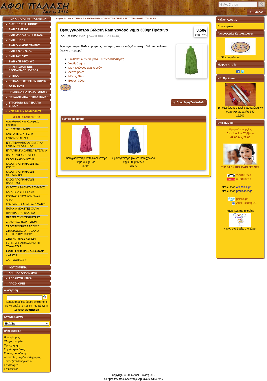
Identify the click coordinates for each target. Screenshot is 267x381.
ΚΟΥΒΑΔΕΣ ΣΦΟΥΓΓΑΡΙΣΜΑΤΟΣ (26, 204)
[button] (256, 12)
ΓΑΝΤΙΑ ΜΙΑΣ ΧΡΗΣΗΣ (19, 133)
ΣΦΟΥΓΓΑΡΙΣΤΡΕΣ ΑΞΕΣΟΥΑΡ (25, 251)
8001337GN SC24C (147, 18)
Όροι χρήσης (11, 345)
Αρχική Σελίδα (63, 18)
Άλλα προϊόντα (230, 57)
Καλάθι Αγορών (227, 19)
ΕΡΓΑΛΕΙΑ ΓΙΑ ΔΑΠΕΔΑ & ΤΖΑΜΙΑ (26, 150)
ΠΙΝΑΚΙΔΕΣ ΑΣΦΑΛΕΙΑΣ (21, 213)
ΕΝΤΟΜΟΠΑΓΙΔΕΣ (17, 138)
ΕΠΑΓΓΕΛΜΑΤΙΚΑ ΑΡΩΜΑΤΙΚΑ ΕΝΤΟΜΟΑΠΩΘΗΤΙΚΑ (24, 144)
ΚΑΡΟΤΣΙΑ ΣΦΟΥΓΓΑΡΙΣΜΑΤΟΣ (25, 187)
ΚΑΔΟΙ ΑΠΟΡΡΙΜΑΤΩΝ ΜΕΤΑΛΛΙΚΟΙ (20, 173)
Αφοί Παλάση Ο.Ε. (144, 375)
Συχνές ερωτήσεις (14, 349)
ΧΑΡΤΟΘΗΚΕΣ (15, 259)
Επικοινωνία (11, 369)
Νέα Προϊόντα (226, 78)
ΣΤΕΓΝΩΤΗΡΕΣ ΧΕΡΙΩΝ (21, 238)
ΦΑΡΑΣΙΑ (11, 255)
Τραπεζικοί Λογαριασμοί (18, 361)
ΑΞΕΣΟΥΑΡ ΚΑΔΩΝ (18, 129)
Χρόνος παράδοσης (15, 353)
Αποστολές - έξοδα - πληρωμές (22, 357)
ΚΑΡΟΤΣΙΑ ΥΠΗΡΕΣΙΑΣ (20, 191)
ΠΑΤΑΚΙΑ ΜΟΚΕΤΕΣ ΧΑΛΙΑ (22, 208)
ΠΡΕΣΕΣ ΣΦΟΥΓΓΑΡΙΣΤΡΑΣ (23, 217)
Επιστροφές (11, 365)
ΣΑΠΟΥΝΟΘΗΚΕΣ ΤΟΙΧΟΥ (22, 226)
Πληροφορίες (12, 330)
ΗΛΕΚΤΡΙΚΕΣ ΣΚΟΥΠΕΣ (21, 155)
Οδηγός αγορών (13, 341)
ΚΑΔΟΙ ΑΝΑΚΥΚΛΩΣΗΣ (20, 159)
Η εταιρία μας (12, 337)
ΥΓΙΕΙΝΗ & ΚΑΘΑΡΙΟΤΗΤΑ (26, 117)
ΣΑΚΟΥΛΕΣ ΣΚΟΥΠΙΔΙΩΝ (21, 221)
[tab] (27, 18)
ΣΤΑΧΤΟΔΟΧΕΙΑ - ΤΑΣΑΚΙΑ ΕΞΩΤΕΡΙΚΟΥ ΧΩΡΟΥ (22, 232)
